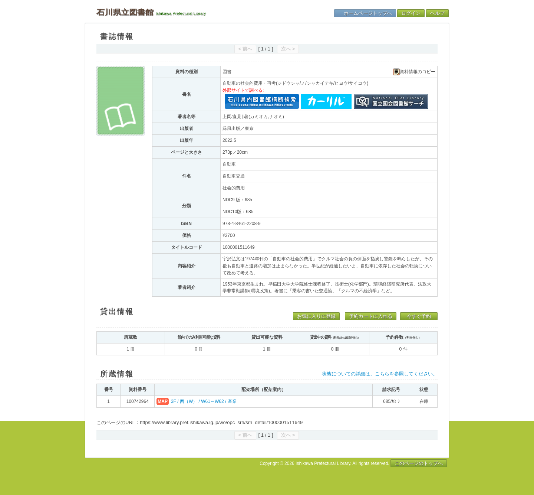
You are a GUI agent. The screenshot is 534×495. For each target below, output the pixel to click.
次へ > (288, 49)
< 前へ (245, 49)
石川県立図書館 (125, 12)
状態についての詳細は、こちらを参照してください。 (380, 374)
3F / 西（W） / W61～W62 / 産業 (204, 401)
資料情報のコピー (414, 71)
